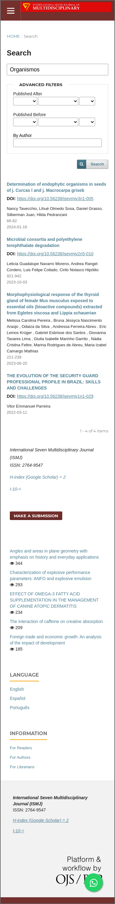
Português (19, 707)
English (17, 689)
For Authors (20, 757)
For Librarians (22, 767)
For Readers (21, 748)
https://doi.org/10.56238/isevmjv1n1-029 (55, 396)
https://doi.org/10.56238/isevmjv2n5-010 (55, 253)
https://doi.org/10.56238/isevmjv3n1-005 (55, 198)
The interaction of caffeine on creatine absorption (56, 621)
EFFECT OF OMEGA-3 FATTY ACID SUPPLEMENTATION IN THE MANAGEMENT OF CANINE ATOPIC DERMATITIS (54, 600)
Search (97, 164)
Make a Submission (36, 515)
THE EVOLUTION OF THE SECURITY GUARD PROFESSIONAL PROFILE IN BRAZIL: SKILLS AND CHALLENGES (54, 381)
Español (17, 698)
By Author (22, 135)
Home (13, 36)
